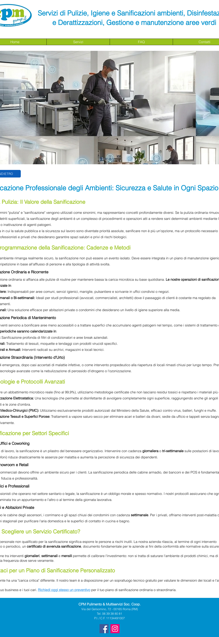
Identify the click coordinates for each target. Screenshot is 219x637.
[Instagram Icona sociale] (115, 628)
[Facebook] (104, 628)
